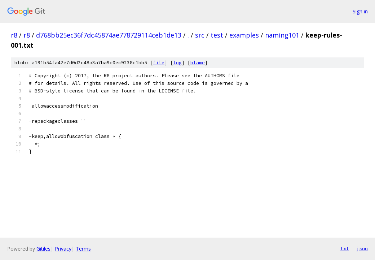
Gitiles (43, 248)
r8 (14, 35)
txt (344, 248)
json (362, 248)
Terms (83, 248)
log (177, 63)
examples (244, 35)
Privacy (63, 248)
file (158, 63)
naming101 (282, 35)
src (199, 35)
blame (197, 63)
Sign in (360, 11)
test (217, 35)
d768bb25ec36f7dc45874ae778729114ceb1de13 (108, 35)
